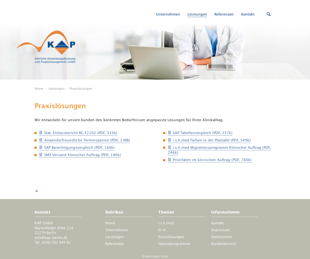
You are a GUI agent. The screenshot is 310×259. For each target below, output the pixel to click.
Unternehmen (168, 14)
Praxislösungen (171, 236)
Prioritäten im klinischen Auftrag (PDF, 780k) (212, 159)
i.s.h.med (166, 223)
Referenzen (224, 14)
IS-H (162, 230)
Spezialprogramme (174, 243)
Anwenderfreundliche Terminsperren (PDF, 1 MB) (87, 140)
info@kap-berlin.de (51, 237)
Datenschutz (221, 236)
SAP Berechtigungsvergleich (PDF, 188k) (79, 147)
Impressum (220, 230)
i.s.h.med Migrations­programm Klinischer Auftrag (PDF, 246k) (219, 150)
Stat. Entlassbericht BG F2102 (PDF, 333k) (80, 132)
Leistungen (197, 14)
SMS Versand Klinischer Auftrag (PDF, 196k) (82, 154)
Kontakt (247, 14)
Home (39, 88)
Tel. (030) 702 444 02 (53, 242)
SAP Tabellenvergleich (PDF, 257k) (202, 132)
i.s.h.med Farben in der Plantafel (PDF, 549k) (212, 140)
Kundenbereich (223, 243)
